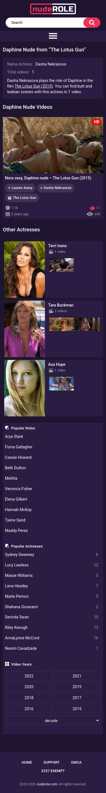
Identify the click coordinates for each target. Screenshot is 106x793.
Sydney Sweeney (51, 554)
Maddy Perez (16, 530)
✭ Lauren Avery (20, 188)
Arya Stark (14, 436)
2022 (29, 676)
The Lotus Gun (24, 198)
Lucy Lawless (51, 565)
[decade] (53, 720)
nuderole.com (47, 784)
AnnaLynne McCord (51, 638)
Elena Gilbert (16, 499)
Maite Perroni (51, 596)
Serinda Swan (51, 617)
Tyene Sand (15, 520)
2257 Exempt (53, 771)
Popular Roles (23, 428)
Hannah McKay (18, 509)
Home (26, 762)
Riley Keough (51, 627)
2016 (29, 709)
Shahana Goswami (51, 607)
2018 (29, 698)
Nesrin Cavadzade (51, 648)
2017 (77, 698)
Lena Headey (51, 586)
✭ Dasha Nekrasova (56, 188)
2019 (77, 687)
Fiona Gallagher (19, 447)
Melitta (11, 478)
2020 (29, 687)
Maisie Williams (51, 575)
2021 (77, 676)
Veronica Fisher (18, 488)
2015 (77, 709)
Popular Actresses (27, 546)
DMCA (76, 762)
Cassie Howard (18, 457)
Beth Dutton (15, 468)
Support (52, 762)
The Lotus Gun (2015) (34, 86)
